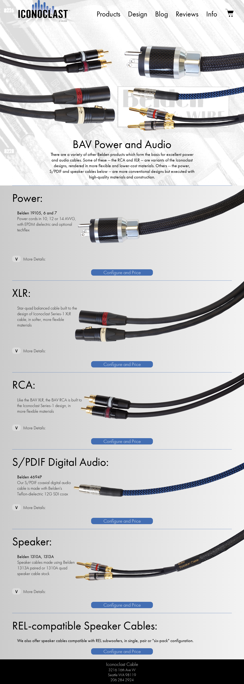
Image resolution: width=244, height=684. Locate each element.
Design (137, 14)
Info (211, 14)
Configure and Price (122, 272)
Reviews (187, 14)
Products (108, 14)
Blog (161, 14)
